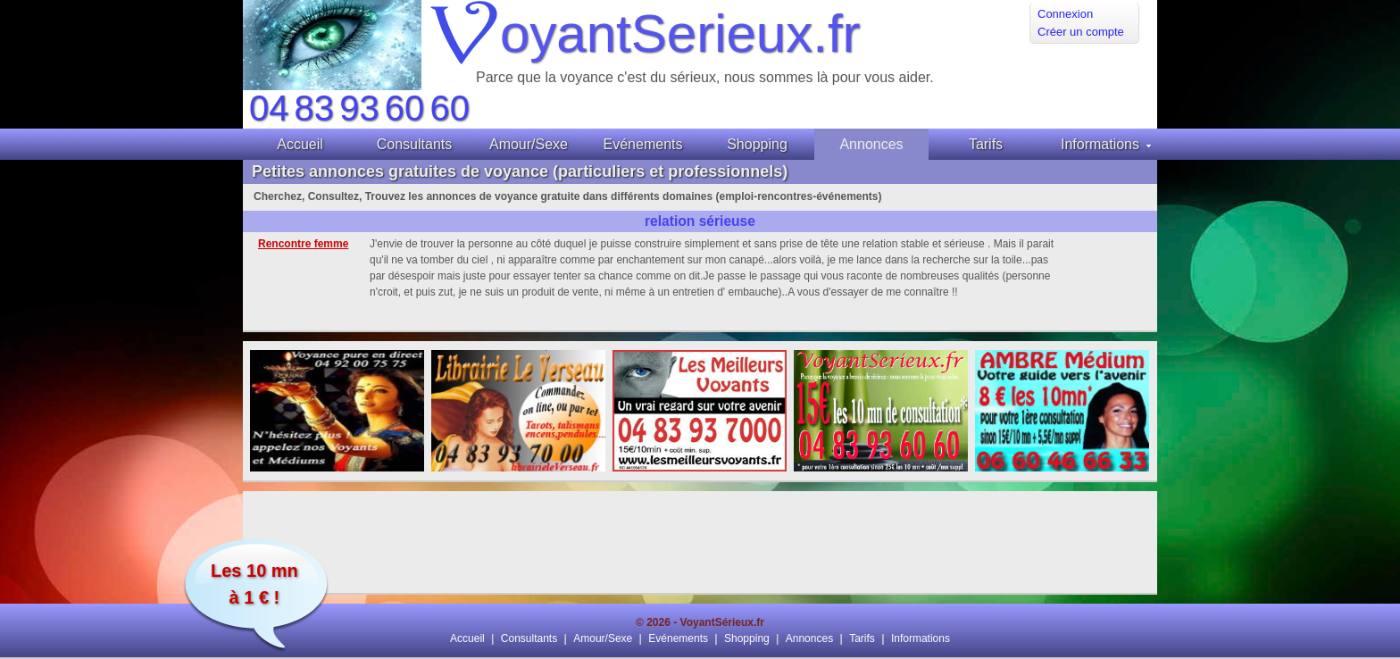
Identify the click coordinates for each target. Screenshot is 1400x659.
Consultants (529, 638)
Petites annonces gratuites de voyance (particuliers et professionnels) (520, 171)
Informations (920, 638)
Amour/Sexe (602, 638)
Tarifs (862, 638)
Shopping (747, 638)
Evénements (678, 638)
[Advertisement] (700, 542)
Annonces (809, 638)
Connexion (1065, 14)
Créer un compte (1081, 31)
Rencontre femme (303, 244)
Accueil (467, 638)
